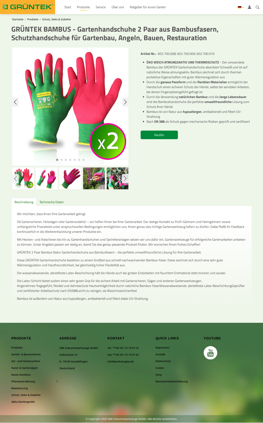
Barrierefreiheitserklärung (172, 381)
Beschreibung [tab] (23, 202)
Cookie (160, 368)
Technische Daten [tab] (51, 202)
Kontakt (160, 354)
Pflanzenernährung (23, 381)
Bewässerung (19, 388)
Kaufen (159, 135)
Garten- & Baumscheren (26, 354)
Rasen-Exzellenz (21, 375)
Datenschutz (163, 361)
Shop (159, 375)
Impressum (162, 348)
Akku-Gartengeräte (23, 402)
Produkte (32, 20)
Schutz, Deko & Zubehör (56, 20)
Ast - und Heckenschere (25, 361)
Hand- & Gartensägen (24, 368)
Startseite (18, 20)
